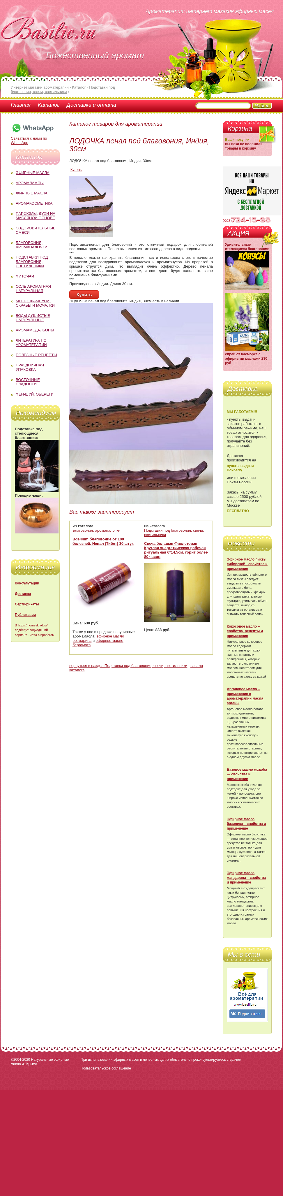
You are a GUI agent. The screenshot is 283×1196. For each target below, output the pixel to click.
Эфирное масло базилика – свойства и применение (246, 823)
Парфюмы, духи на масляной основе (35, 215)
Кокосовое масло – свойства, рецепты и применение (245, 631)
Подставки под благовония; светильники (32, 261)
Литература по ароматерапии (31, 342)
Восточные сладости (28, 381)
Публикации (25, 615)
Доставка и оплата (91, 105)
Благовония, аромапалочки (31, 244)
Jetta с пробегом (42, 635)
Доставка (23, 594)
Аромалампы (30, 183)
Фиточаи (25, 276)
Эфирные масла (32, 173)
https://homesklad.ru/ (32, 625)
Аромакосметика (34, 203)
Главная (21, 105)
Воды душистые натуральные (33, 317)
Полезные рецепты (36, 355)
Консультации (27, 583)
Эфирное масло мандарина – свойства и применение (246, 877)
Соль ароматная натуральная (33, 288)
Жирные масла (31, 193)
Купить (76, 169)
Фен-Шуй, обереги (35, 394)
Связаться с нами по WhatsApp (32, 138)
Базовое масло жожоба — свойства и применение (247, 774)
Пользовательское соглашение (106, 1068)
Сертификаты (27, 604)
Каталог (48, 105)
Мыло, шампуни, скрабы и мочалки (35, 303)
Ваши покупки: (238, 140)
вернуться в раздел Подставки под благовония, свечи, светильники (128, 665)
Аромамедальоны (35, 330)
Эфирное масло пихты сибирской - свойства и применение (247, 564)
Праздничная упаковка (30, 367)
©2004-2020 (20, 1060)
